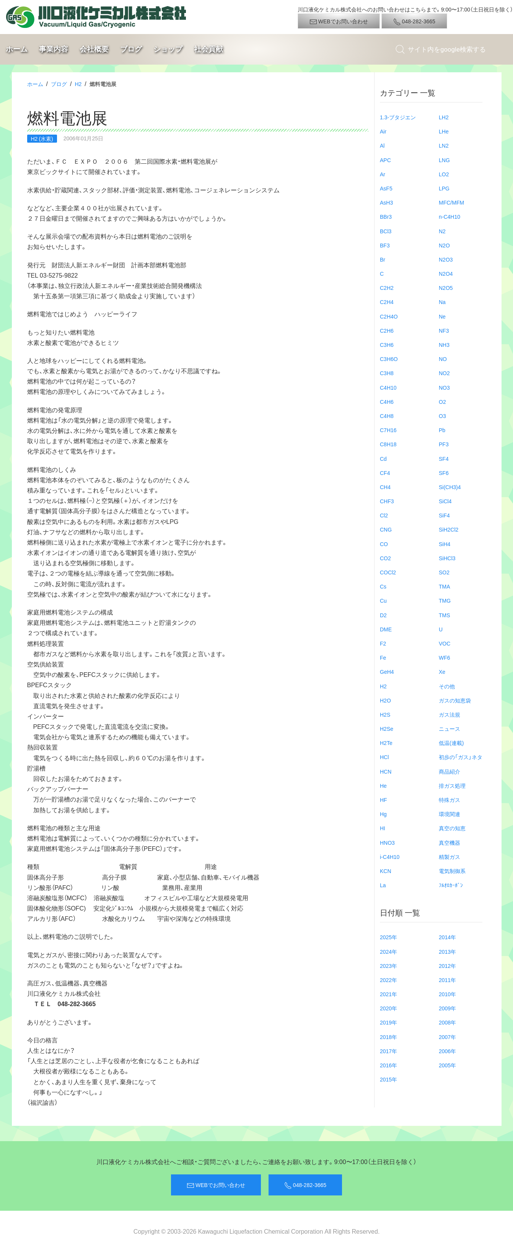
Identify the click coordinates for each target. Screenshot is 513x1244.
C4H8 (387, 416)
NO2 (444, 373)
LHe (444, 131)
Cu (383, 600)
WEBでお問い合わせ (338, 21)
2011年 (447, 980)
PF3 (444, 444)
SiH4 (444, 544)
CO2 (385, 558)
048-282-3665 (414, 21)
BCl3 (385, 231)
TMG (445, 600)
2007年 (447, 1037)
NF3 (444, 330)
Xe (442, 671)
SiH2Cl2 (448, 529)
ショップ (167, 49)
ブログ (131, 49)
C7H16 (388, 430)
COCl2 (388, 572)
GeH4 (387, 671)
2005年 (447, 1065)
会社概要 (94, 49)
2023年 (388, 965)
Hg (383, 814)
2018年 (388, 1037)
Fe (383, 657)
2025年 (388, 937)
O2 (442, 401)
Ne (442, 316)
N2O (444, 245)
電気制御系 (452, 871)
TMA (444, 586)
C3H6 (387, 344)
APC (385, 160)
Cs (383, 586)
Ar (382, 174)
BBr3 (386, 216)
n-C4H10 (449, 216)
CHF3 (387, 501)
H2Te (386, 742)
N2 (442, 231)
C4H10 (388, 387)
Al (382, 145)
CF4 (385, 472)
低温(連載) (451, 742)
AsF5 (386, 188)
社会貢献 (208, 49)
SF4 (444, 458)
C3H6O (389, 359)
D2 (383, 615)
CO (384, 544)
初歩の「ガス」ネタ (460, 757)
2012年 (447, 965)
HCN (385, 771)
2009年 (447, 1008)
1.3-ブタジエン (398, 117)
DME (386, 629)
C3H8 (387, 373)
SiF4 (444, 515)
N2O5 (446, 287)
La (383, 885)
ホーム (17, 49)
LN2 (444, 145)
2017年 (388, 1051)
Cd (383, 458)
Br (382, 259)
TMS (444, 615)
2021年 (388, 994)
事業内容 (53, 49)
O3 (442, 416)
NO (443, 359)
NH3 (444, 344)
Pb (442, 430)
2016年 (388, 1065)
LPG (444, 188)
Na (442, 302)
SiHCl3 (447, 558)
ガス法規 (449, 714)
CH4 (385, 487)
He (383, 785)
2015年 (388, 1079)
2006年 (447, 1051)
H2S (385, 714)
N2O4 (446, 273)
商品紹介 (449, 771)
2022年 (388, 980)
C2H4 (387, 302)
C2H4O (389, 316)
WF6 (444, 657)
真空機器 (449, 842)
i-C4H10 (389, 856)
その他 (447, 686)
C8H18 (388, 444)
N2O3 (446, 259)
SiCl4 (445, 501)
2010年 (447, 994)
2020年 (388, 1008)
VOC (444, 643)
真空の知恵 (452, 828)
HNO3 (387, 842)
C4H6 (387, 401)
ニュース (449, 728)
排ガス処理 (452, 785)
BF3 (385, 245)
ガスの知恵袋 (455, 700)
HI (382, 828)
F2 (383, 643)
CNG (386, 529)
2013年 (447, 951)
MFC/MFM (451, 202)
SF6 (444, 472)
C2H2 (387, 287)
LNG (444, 160)
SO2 (444, 572)
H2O (385, 700)
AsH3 (386, 202)
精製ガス (449, 856)
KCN (385, 871)
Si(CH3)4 (450, 487)
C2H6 (387, 330)
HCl (384, 757)
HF (383, 799)
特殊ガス (449, 799)
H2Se (386, 728)
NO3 (444, 387)
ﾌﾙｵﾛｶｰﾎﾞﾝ (451, 885)
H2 (78, 84)
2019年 (388, 1022)
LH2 (444, 117)
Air (383, 131)
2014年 (447, 937)
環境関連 (449, 814)
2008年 (447, 1022)
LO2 (444, 174)
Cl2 (384, 515)
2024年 (388, 951)
